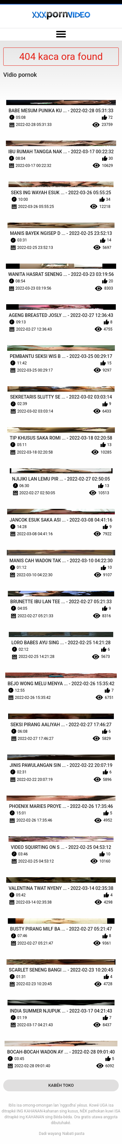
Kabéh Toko (61, 1085)
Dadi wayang (50, 1133)
